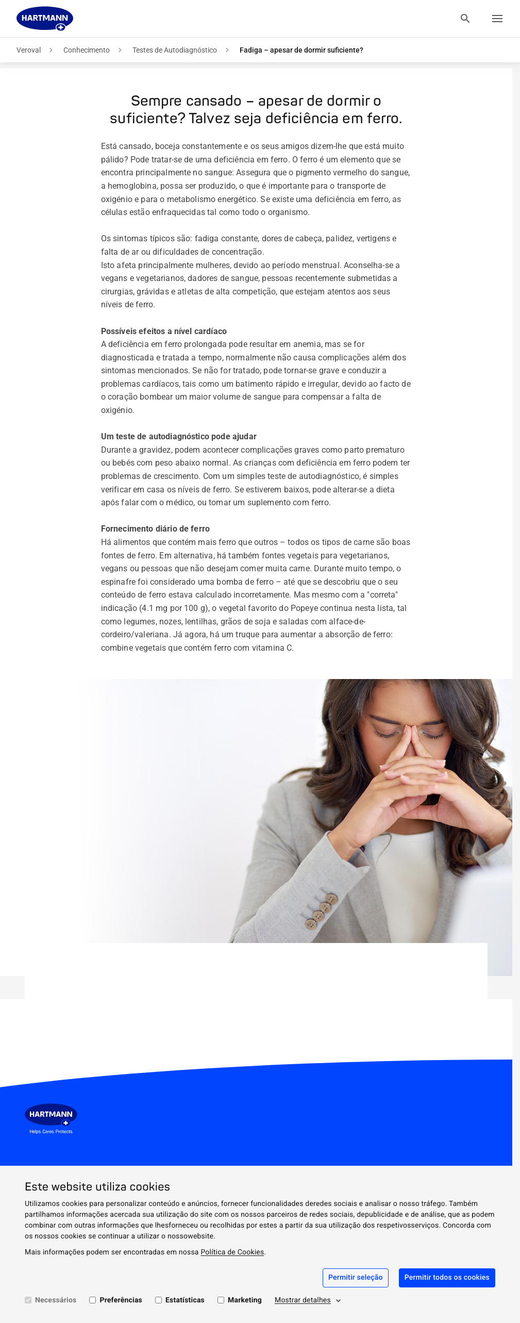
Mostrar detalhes (303, 1300)
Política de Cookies (232, 1252)
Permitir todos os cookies (447, 1278)
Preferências (120, 1300)
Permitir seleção (355, 1278)
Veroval (28, 50)
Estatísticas (185, 1300)
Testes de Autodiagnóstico (174, 50)
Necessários (55, 1300)
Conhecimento (86, 50)
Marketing (245, 1300)
